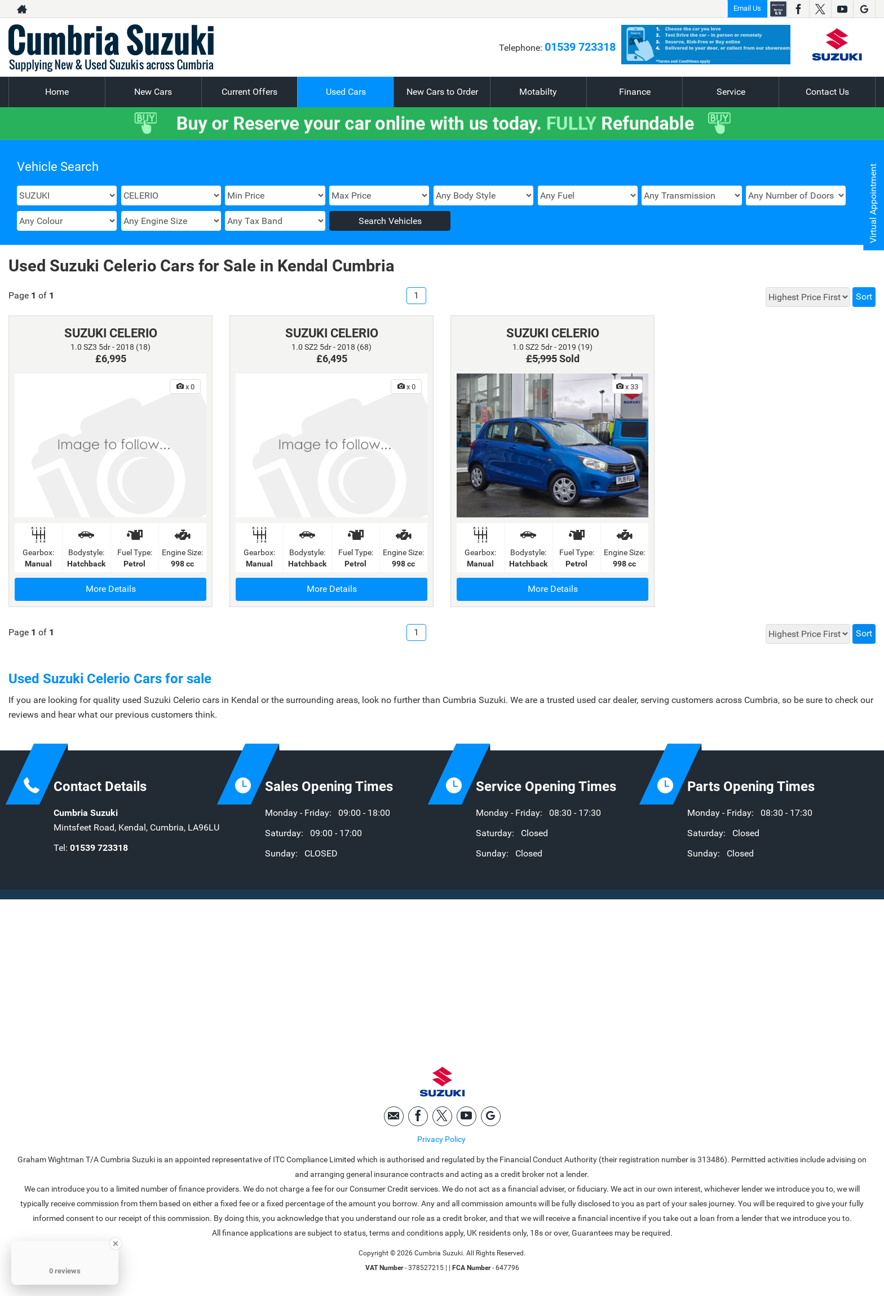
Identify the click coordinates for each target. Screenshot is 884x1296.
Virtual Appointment (873, 203)
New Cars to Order (442, 91)
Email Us (747, 8)
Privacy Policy (441, 1139)
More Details (111, 588)
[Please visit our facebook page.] (798, 9)
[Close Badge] (115, 1243)
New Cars (153, 91)
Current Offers (249, 91)
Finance (635, 91)
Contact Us (827, 91)
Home (57, 91)
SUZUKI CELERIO (110, 333)
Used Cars (346, 91)
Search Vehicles (390, 221)
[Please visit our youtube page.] (842, 9)
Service (731, 91)
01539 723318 (580, 47)
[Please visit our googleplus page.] (864, 9)
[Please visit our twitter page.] (820, 9)
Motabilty (538, 91)
